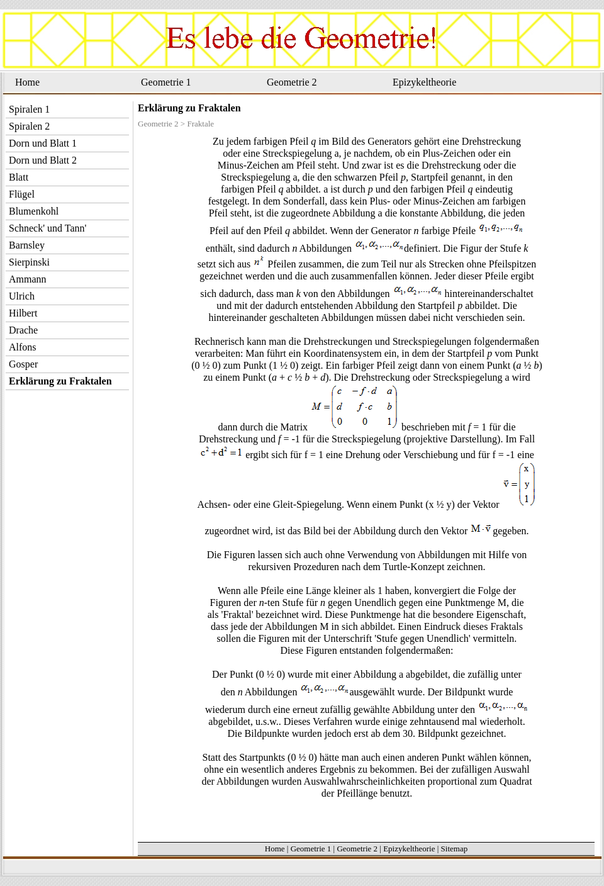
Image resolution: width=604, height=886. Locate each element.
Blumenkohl (34, 211)
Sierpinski (29, 262)
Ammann (28, 279)
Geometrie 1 (166, 82)
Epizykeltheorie (424, 82)
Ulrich (22, 296)
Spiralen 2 (29, 126)
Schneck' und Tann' (47, 228)
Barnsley (27, 245)
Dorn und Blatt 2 (43, 160)
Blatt (18, 177)
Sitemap (454, 848)
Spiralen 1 (29, 109)
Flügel (22, 194)
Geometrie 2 (292, 82)
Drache (23, 330)
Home (27, 82)
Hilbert (23, 313)
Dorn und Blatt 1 (43, 143)
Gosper (23, 364)
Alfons (22, 347)
